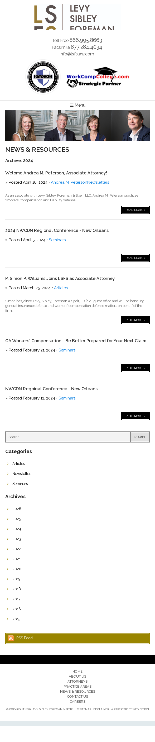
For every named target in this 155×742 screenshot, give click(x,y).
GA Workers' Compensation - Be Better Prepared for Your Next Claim (75, 340)
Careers (77, 701)
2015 (16, 619)
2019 (16, 579)
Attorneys (77, 681)
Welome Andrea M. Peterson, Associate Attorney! (56, 172)
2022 (16, 549)
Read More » (135, 210)
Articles (61, 288)
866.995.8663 (86, 40)
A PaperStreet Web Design (130, 709)
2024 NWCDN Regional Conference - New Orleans (57, 230)
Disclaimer (101, 709)
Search (140, 437)
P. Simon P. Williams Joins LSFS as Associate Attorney (60, 278)
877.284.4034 (86, 47)
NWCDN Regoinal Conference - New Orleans (51, 388)
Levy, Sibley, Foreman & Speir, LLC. (77, 17)
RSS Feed (24, 638)
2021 (16, 559)
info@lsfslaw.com (77, 53)
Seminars (57, 239)
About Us (77, 676)
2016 (16, 609)
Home (77, 671)
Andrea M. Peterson (69, 182)
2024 (16, 529)
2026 (16, 509)
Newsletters (98, 182)
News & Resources (77, 691)
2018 (16, 589)
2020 (16, 569)
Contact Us (77, 696)
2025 (16, 519)
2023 (16, 539)
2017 (16, 599)
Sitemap (85, 709)
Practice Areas (77, 686)
